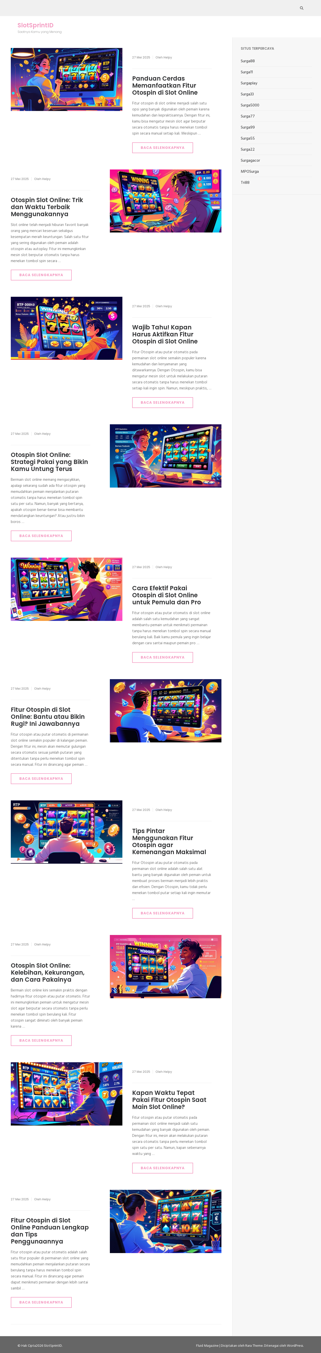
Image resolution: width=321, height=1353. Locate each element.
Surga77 (248, 116)
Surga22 (248, 149)
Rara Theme (254, 1346)
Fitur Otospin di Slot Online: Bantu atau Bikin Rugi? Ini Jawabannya (48, 716)
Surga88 (248, 61)
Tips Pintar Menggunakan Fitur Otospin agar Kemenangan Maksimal (169, 841)
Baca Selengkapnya (163, 147)
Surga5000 (250, 105)
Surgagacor (250, 160)
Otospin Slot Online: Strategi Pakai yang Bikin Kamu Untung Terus (49, 462)
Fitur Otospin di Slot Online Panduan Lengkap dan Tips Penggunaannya (50, 1231)
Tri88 (245, 183)
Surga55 (248, 138)
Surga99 (248, 127)
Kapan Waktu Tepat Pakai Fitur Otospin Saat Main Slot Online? (169, 1100)
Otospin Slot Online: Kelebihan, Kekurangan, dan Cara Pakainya (48, 972)
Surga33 (247, 94)
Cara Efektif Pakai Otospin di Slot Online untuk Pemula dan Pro (166, 595)
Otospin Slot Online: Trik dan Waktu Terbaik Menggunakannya (47, 207)
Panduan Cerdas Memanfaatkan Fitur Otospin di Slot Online (165, 85)
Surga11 (247, 72)
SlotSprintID (35, 25)
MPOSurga (250, 171)
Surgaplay (249, 83)
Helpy (168, 57)
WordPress (295, 1346)
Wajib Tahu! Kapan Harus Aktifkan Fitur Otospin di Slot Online (165, 334)
